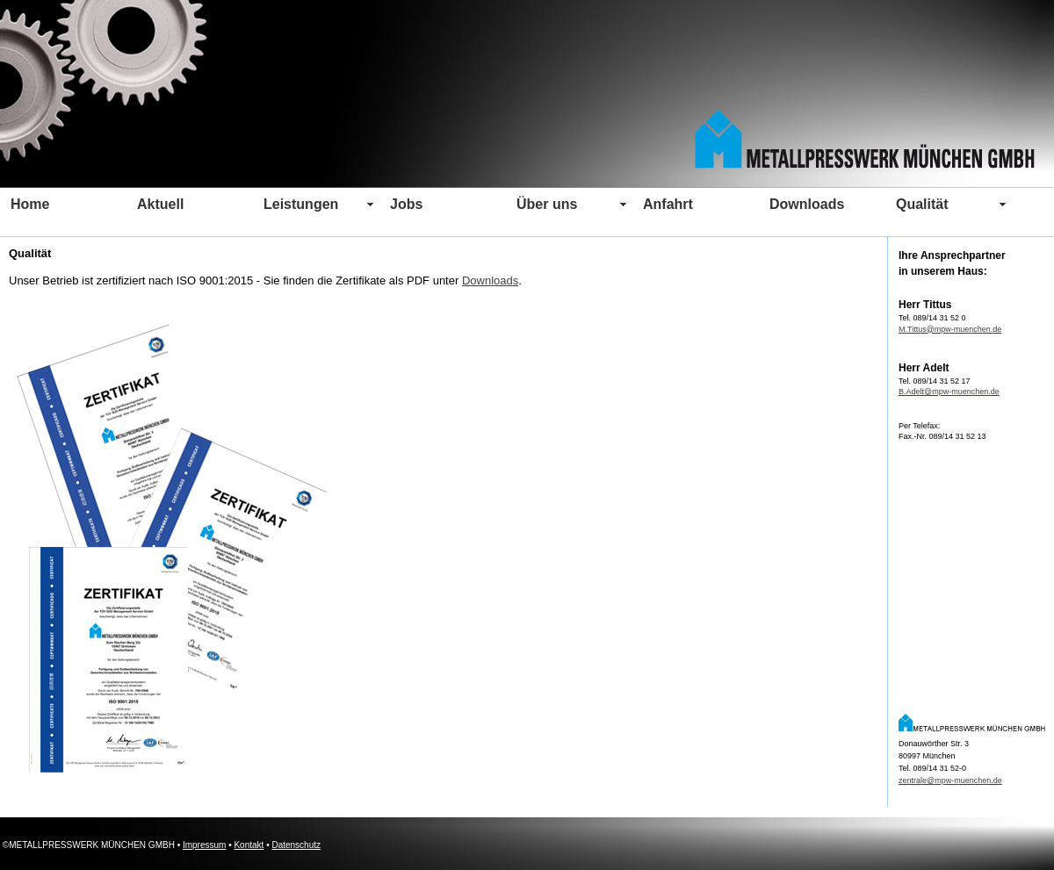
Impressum (204, 845)
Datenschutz (296, 845)
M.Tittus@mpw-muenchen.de (950, 329)
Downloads (490, 280)
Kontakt (249, 845)
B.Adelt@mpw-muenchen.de (949, 391)
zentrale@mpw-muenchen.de (950, 780)
